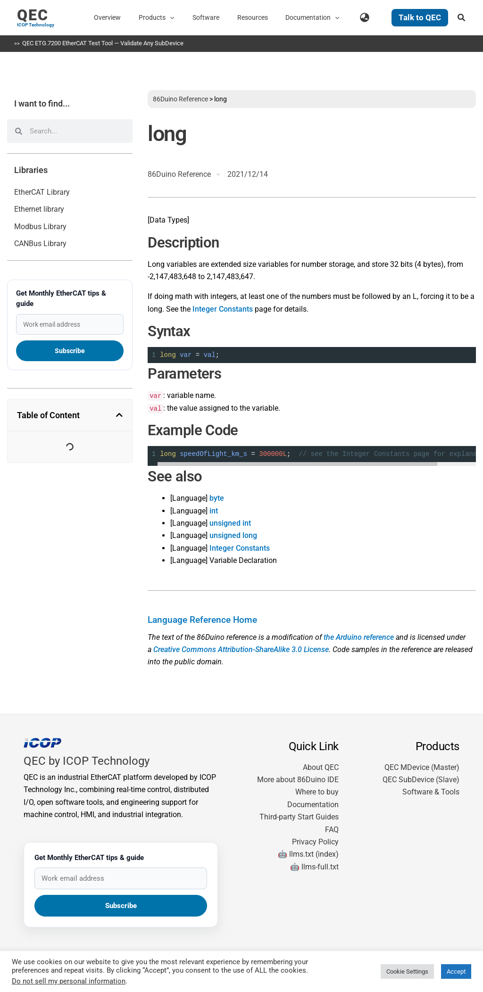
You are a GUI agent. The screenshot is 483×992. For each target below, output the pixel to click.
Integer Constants (222, 309)
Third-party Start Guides (299, 816)
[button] (191, 17)
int (213, 510)
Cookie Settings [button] (407, 971)
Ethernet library (39, 209)
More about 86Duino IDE (298, 779)
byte (216, 498)
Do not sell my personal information (68, 981)
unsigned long (233, 535)
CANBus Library (40, 243)
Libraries (31, 170)
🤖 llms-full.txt (314, 866)
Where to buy (317, 791)
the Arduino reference (359, 637)
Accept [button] (456, 971)
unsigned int (230, 523)
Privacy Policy (315, 841)
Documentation (313, 804)
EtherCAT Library (42, 192)
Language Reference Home (202, 620)
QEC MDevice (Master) (421, 767)
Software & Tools (430, 791)
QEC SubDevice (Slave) (421, 779)
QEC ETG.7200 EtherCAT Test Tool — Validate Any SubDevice (102, 43)
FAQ (332, 829)
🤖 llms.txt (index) (308, 854)
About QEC (321, 767)
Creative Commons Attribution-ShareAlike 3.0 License (241, 649)
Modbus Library (40, 226)
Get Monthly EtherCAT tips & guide (61, 298)
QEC (33, 15)
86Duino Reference (180, 99)
